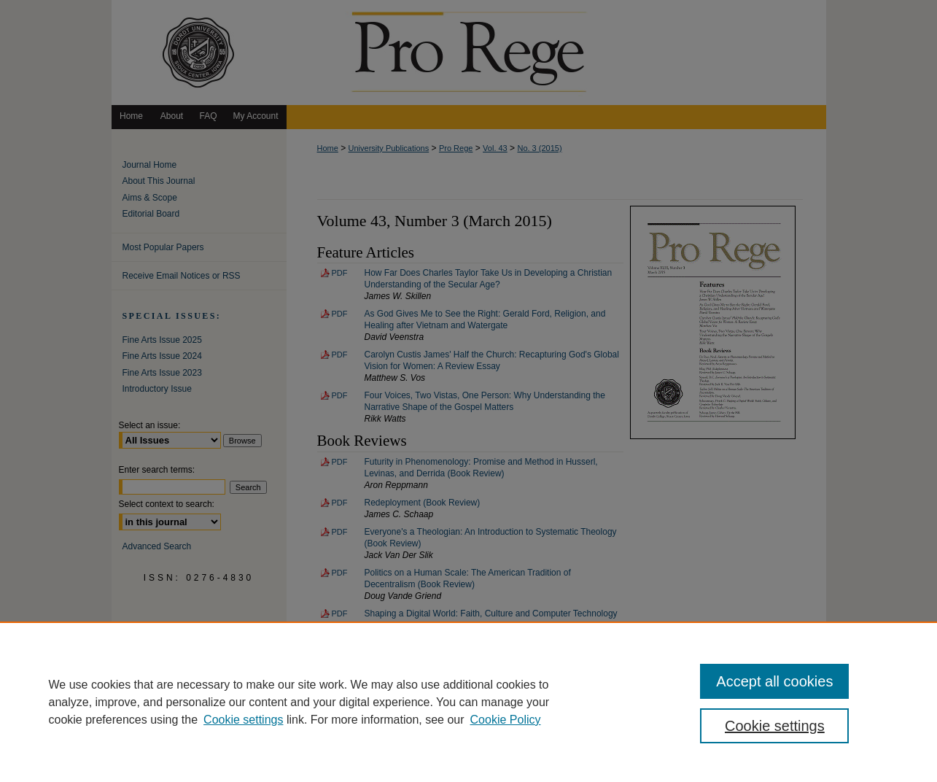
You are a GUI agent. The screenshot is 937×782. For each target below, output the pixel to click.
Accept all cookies (774, 681)
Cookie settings (243, 719)
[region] (468, 702)
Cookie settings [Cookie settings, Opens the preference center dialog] (775, 726)
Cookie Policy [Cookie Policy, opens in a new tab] (505, 719)
